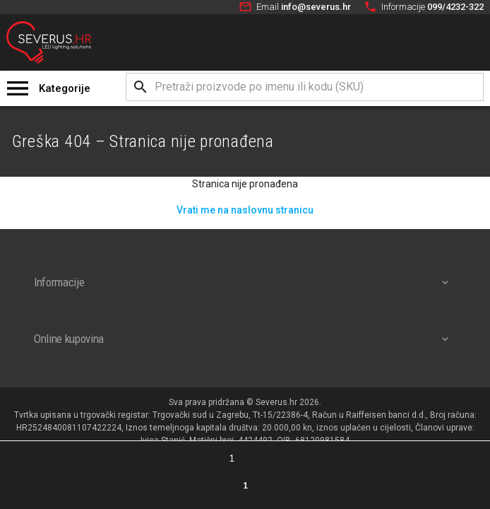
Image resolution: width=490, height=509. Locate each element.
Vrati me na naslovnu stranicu (245, 210)
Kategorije (64, 88)
